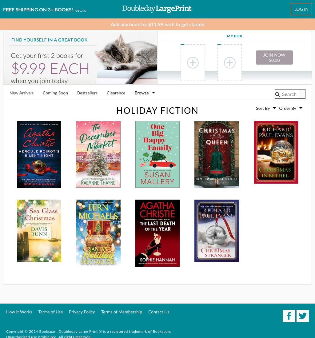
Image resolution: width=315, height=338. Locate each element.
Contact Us (158, 311)
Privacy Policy (82, 311)
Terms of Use (50, 311)
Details (80, 10)
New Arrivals (22, 93)
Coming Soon (55, 93)
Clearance (116, 93)
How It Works (19, 311)
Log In (301, 9)
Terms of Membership (121, 311)
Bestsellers (87, 93)
